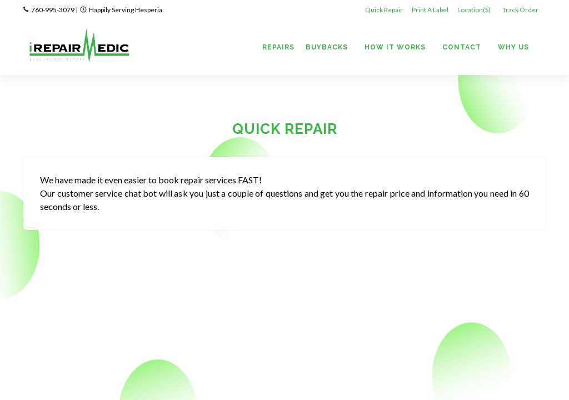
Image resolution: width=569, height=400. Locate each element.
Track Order (521, 10)
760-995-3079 (52, 10)
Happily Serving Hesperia (125, 10)
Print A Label (430, 10)
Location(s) (474, 10)
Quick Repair (384, 10)
